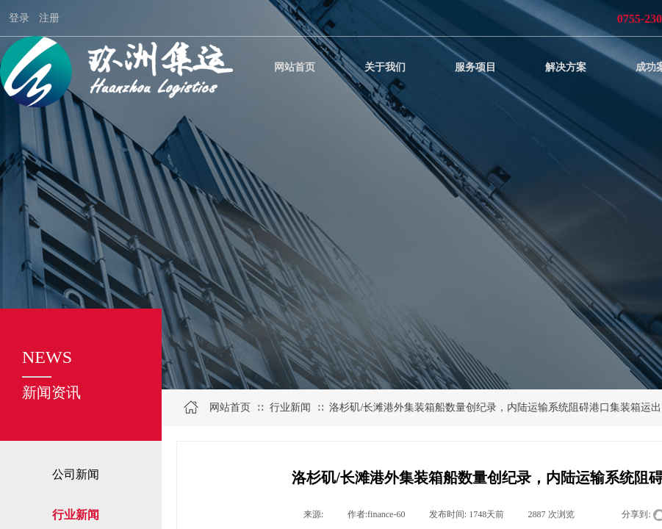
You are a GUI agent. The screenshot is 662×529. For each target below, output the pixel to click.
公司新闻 (75, 474)
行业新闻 (290, 407)
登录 (19, 18)
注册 (49, 18)
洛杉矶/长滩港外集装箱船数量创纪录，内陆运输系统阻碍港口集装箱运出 (495, 407)
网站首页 (230, 407)
